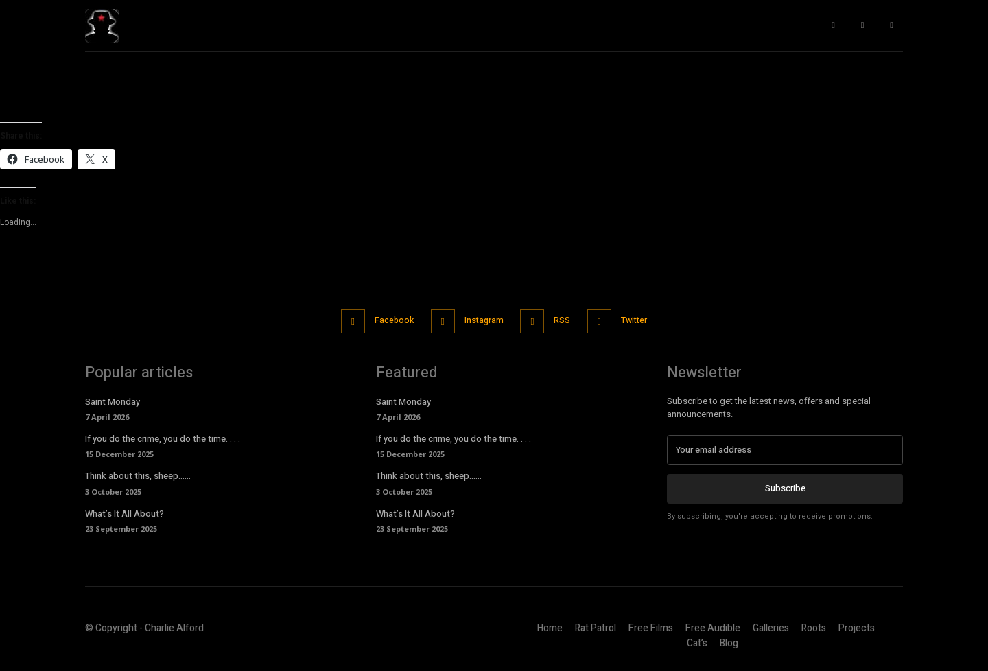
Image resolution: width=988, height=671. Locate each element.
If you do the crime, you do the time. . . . (162, 437)
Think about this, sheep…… (138, 474)
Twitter (644, 320)
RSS (566, 320)
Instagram (482, 320)
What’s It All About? (124, 511)
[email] (785, 449)
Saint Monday (112, 400)
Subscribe (785, 486)
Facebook (386, 320)
